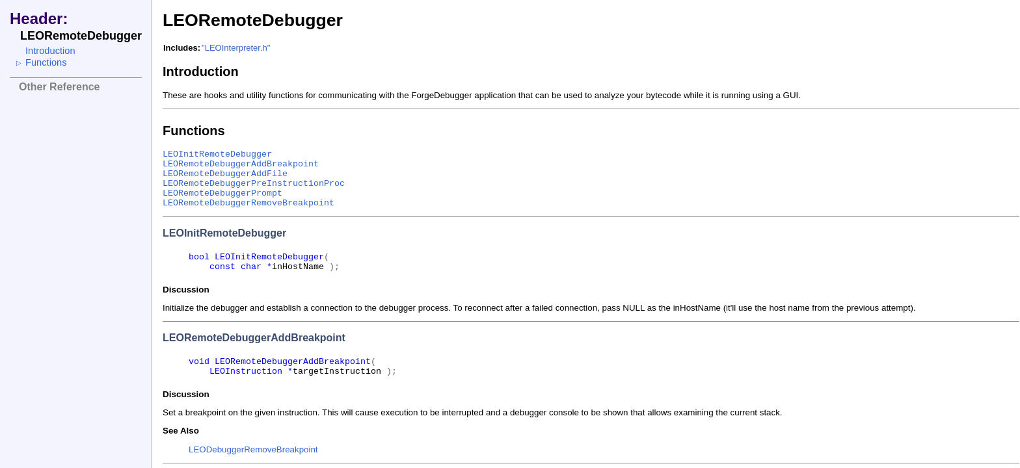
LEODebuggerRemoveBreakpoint (253, 449)
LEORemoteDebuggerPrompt (222, 193)
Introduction (50, 51)
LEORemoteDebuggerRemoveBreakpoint (248, 203)
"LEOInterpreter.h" (236, 48)
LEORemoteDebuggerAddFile (225, 174)
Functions (46, 62)
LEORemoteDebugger (253, 20)
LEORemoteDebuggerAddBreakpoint (241, 164)
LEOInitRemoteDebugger (217, 154)
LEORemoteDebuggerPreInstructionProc (254, 183)
